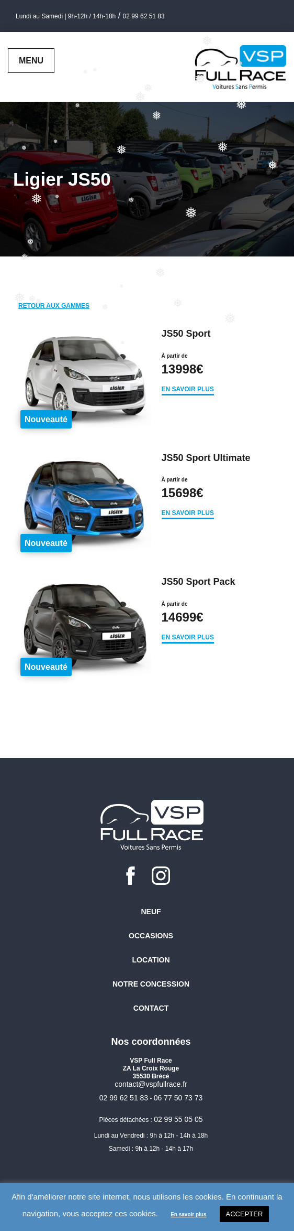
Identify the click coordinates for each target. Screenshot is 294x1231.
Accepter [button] (244, 1214)
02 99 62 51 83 (144, 16)
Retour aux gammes (53, 305)
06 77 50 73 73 (178, 1098)
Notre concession (150, 984)
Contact (150, 1008)
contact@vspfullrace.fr (151, 1084)
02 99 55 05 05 (178, 1119)
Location (150, 960)
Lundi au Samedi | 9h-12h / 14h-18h (66, 16)
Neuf (151, 911)
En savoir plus (188, 389)
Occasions (151, 936)
